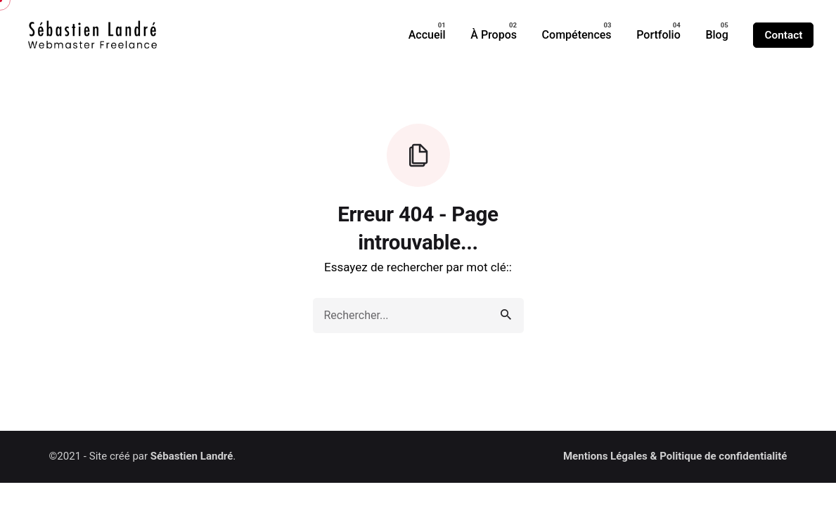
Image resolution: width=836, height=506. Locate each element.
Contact (783, 35)
